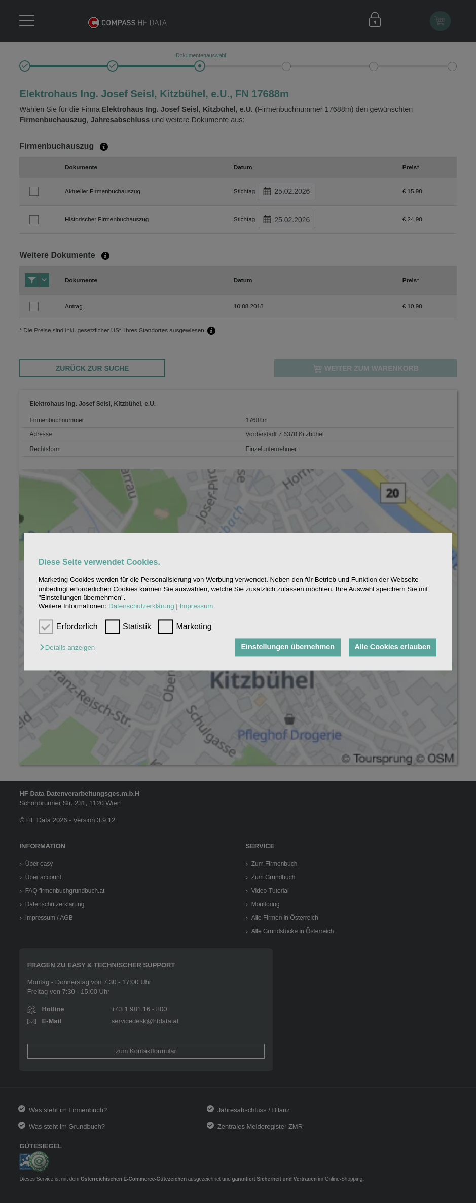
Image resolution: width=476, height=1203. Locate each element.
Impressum (196, 606)
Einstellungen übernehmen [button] (288, 647)
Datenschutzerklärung (141, 606)
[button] (70, 648)
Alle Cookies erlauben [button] (392, 647)
